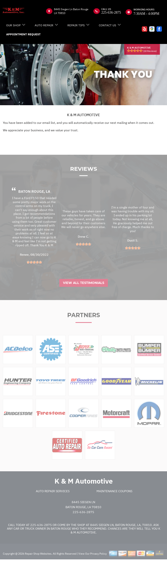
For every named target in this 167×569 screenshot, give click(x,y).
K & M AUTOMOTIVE (83, 114)
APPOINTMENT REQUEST (23, 34)
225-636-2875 (111, 12)
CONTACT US (107, 25)
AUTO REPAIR (44, 25)
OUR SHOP (13, 25)
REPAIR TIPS (76, 25)
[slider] (135, 50)
